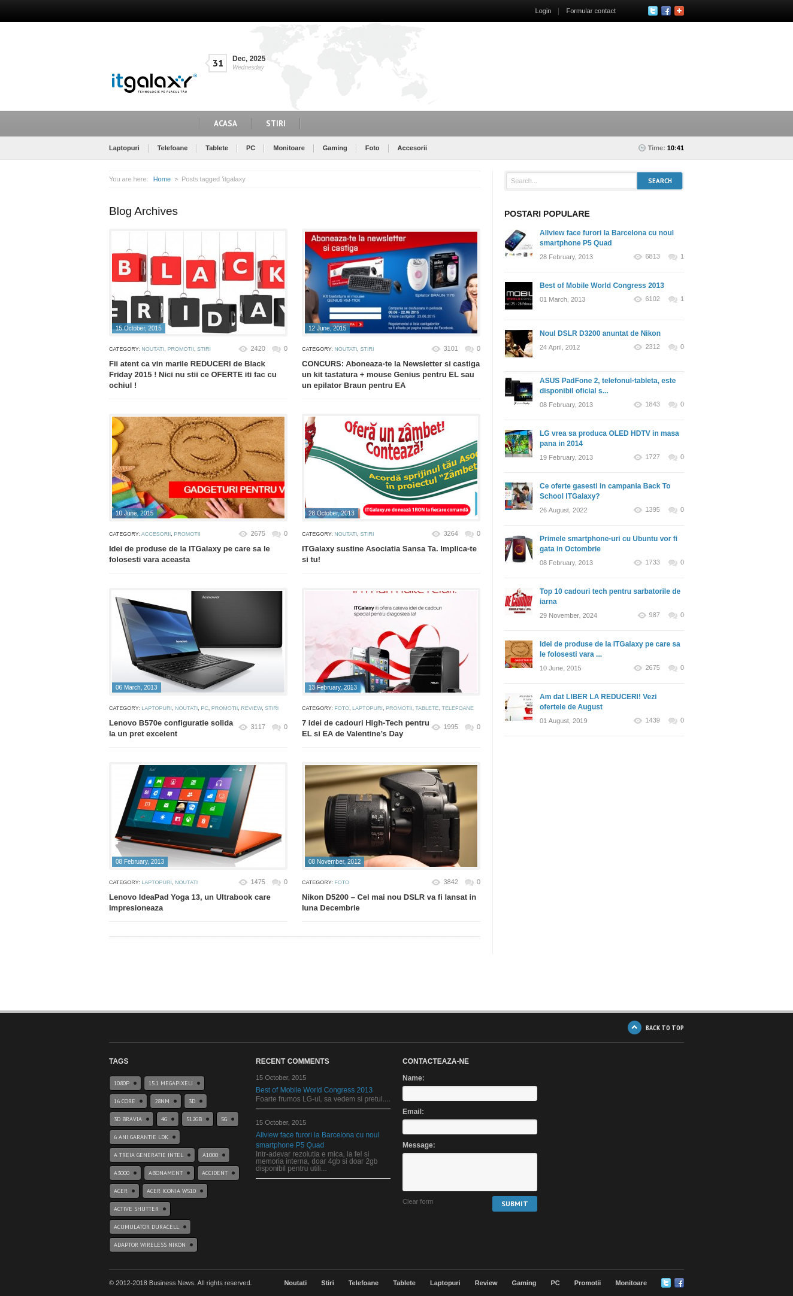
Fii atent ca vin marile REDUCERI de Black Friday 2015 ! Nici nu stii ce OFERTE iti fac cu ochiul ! (193, 374)
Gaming (335, 147)
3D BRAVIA (128, 1119)
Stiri (276, 124)
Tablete (216, 147)
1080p (121, 1083)
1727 (652, 457)
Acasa (225, 124)
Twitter (653, 11)
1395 (652, 509)
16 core (124, 1101)
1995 (450, 726)
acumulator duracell (146, 1227)
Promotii (180, 349)
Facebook (666, 11)
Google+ (679, 11)
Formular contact (591, 10)
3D (192, 1101)
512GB (194, 1119)
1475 (257, 881)
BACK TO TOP (665, 1027)
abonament (166, 1173)
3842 (450, 881)
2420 (257, 348)
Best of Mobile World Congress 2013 (602, 285)
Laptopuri (124, 147)
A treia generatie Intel (148, 1155)
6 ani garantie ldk (141, 1137)
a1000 (210, 1155)
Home (162, 179)
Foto (372, 147)
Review (251, 708)
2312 (652, 347)
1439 (652, 720)
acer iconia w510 (171, 1191)
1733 (652, 562)
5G (224, 1119)
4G (164, 1119)
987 (654, 615)
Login (543, 10)
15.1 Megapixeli (171, 1083)
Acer (121, 1191)
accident (215, 1173)
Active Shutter (136, 1209)
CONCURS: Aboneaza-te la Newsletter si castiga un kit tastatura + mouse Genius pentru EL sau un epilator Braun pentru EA (391, 374)
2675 (257, 533)
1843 (652, 404)
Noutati (152, 349)
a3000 (121, 1173)
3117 (257, 726)
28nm (162, 1101)
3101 (450, 348)
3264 (450, 533)
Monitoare (289, 147)
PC (250, 147)
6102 (652, 299)
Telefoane (173, 147)
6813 (652, 256)
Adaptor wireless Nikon (150, 1245)
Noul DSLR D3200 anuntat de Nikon (600, 333)
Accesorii (413, 147)
